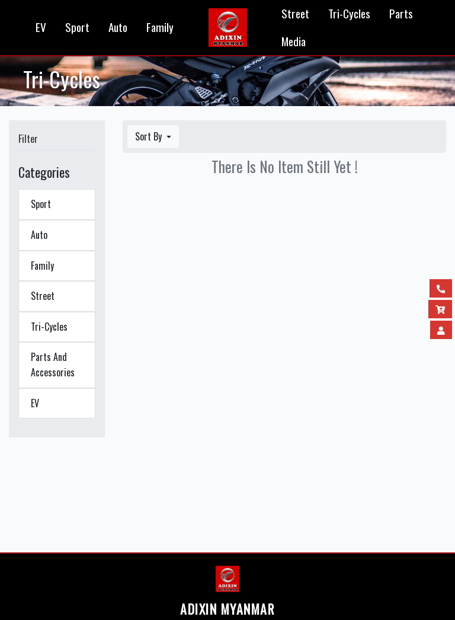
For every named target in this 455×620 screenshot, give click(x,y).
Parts (401, 13)
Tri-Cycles (349, 13)
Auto (117, 27)
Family (160, 27)
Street (295, 13)
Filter (28, 139)
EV (41, 27)
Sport (77, 27)
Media (293, 41)
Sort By (149, 136)
